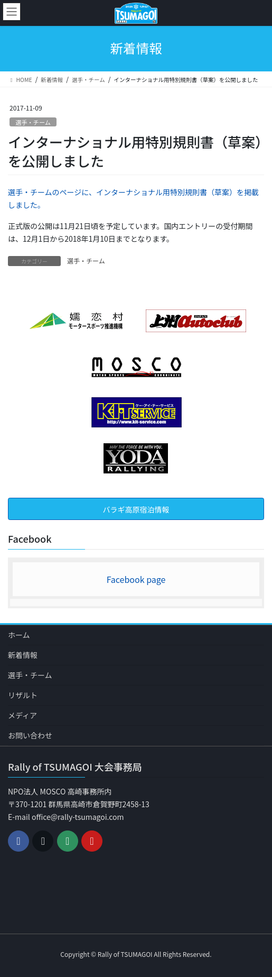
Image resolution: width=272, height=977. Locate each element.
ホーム (19, 634)
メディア (22, 715)
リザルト (22, 695)
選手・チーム (33, 122)
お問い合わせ (30, 735)
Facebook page (136, 579)
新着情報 (22, 655)
